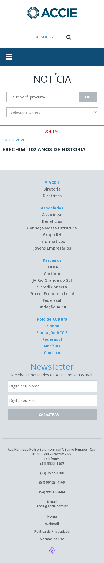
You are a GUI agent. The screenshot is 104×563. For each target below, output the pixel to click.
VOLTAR (52, 131)
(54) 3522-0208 (52, 473)
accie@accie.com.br (52, 506)
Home (52, 516)
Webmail (52, 524)
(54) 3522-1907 (52, 463)
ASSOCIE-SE (47, 36)
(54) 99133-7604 (52, 492)
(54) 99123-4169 (52, 482)
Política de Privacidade (52, 531)
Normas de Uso (52, 539)
